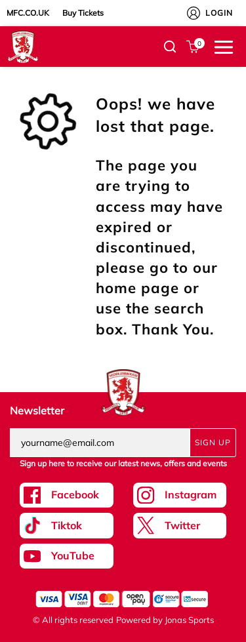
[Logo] (23, 46)
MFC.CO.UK (28, 13)
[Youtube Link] (66, 556)
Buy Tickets (83, 13)
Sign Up (213, 442)
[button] (170, 46)
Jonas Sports (189, 619)
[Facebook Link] (66, 495)
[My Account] (193, 13)
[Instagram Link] (180, 495)
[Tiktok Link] (66, 525)
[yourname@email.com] (100, 442)
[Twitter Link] (180, 525)
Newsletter (37, 410)
